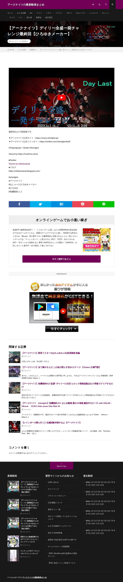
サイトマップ (53, 489)
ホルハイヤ (80, 13)
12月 (102, 495)
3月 (98, 482)
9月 (89, 495)
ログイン (32, 453)
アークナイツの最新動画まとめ (34, 576)
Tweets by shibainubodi (19, 164)
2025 (88, 492)
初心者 (29, 18)
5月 (105, 492)
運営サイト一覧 (54, 509)
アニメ (39, 13)
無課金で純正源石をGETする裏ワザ (62, 539)
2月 (95, 482)
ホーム (10, 13)
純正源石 (49, 18)
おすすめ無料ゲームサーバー (59, 525)
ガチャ (69, 13)
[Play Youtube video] (61, 98)
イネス (48, 13)
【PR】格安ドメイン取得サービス (61, 562)
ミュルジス (93, 13)
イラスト (59, 13)
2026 (88, 482)
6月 (108, 492)
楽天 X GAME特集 (55, 532)
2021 (88, 530)
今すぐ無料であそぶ (61, 259)
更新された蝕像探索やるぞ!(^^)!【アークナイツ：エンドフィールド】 (29, 539)
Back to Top (61, 466)
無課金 (38, 18)
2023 (88, 511)
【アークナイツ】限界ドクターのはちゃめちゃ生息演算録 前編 (51, 353)
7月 (112, 492)
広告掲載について (55, 503)
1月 (92, 482)
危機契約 (25, 41)
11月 (98, 495)
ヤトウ (12, 18)
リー (21, 18)
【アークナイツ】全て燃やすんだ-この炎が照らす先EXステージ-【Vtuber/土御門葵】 (61, 367)
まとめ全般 (21, 13)
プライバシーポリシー (57, 496)
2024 (88, 501)
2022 (88, 520)
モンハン (105, 13)
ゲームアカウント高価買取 (59, 546)
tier (31, 13)
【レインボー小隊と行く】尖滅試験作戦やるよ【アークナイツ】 (51, 423)
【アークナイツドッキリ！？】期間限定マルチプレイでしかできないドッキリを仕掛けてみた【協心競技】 (29, 487)
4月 (102, 482)
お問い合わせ (53, 482)
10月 (93, 495)
